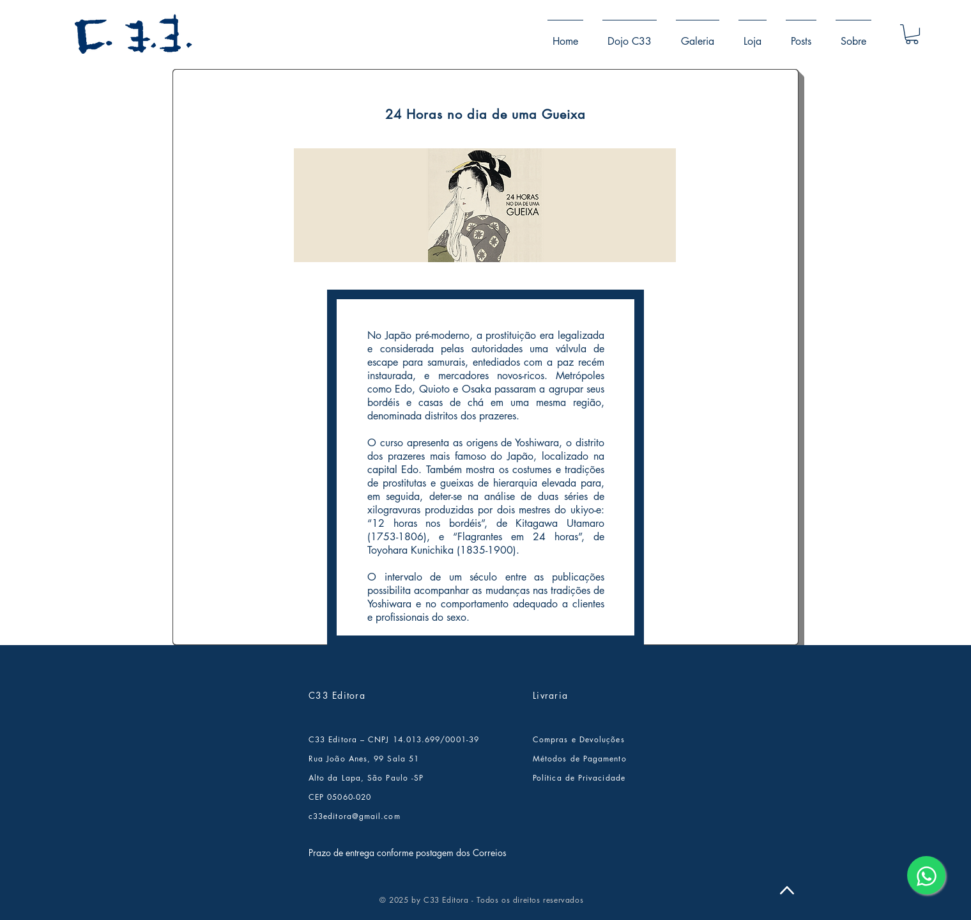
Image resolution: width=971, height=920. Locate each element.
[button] (912, 34)
